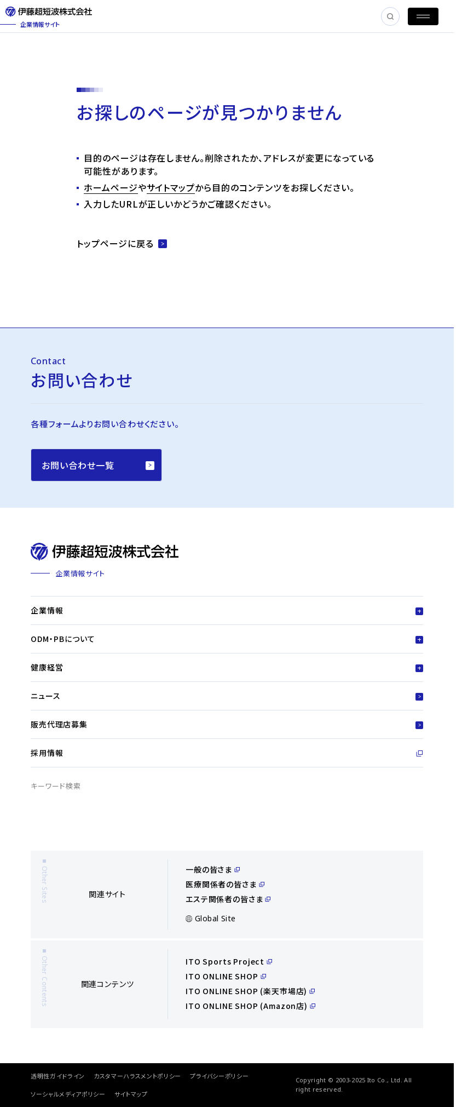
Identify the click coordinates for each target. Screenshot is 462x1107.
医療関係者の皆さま (225, 884)
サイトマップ (171, 187)
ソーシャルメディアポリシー (68, 1093)
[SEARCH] (390, 16)
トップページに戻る (122, 243)
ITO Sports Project (229, 961)
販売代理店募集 (227, 724)
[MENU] (423, 16)
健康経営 (227, 667)
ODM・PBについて (227, 638)
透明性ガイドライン (58, 1075)
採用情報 (227, 752)
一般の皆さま (213, 869)
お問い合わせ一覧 (98, 465)
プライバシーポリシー (219, 1075)
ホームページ (111, 187)
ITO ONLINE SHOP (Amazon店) (250, 1005)
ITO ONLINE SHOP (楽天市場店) (250, 990)
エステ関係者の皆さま (228, 898)
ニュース (227, 695)
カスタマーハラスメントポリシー (137, 1075)
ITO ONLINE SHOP (226, 976)
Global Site (211, 918)
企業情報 (227, 610)
